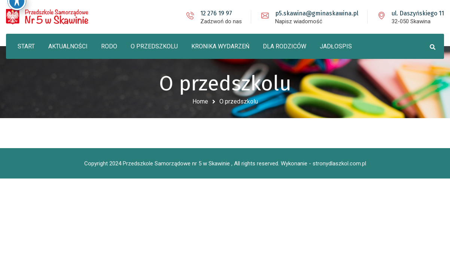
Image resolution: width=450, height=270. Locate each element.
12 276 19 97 (216, 13)
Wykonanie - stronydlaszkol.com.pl (323, 163)
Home (200, 101)
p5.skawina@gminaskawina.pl (316, 13)
